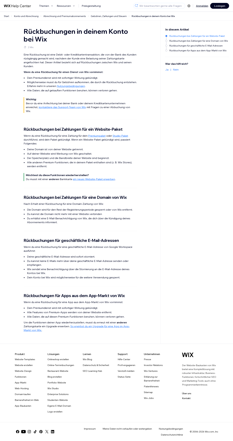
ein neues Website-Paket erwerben (94, 179)
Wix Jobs (149, 398)
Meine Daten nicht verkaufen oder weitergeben (127, 428)
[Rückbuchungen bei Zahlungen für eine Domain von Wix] (197, 40)
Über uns (186, 393)
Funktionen (20, 376)
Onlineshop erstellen (58, 359)
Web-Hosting (22, 388)
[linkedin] (52, 432)
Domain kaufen (23, 394)
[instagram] (29, 432)
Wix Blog (87, 359)
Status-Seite (124, 376)
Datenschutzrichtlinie (172, 434)
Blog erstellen (54, 376)
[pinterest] (41, 432)
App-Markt (20, 382)
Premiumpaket (97, 135)
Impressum (90, 428)
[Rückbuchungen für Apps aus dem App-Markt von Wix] (197, 50)
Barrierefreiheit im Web (27, 400)
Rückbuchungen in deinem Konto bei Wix (153, 16)
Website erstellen (24, 365)
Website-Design (23, 371)
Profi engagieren (126, 365)
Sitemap (148, 392)
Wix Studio (53, 388)
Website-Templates (25, 359)
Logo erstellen (54, 411)
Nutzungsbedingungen (71, 86)
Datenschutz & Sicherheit (96, 365)
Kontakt (186, 398)
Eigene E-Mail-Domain (59, 405)
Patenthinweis (151, 386)
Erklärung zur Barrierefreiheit (152, 378)
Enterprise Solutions (58, 394)
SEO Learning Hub (92, 371)
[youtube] (23, 432)
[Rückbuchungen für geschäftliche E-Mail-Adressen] (197, 45)
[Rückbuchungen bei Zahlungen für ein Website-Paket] (197, 36)
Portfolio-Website (56, 382)
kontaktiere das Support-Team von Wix (62, 107)
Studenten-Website (57, 400)
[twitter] (47, 432)
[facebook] (18, 432)
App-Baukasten (23, 405)
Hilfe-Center (124, 359)
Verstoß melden (126, 371)
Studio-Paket (120, 135)
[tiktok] (35, 432)
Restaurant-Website (57, 371)
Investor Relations (153, 365)
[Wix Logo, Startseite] (188, 355)
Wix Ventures (151, 371)
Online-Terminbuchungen (60, 365)
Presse (147, 359)
